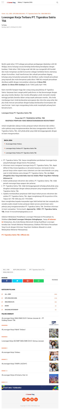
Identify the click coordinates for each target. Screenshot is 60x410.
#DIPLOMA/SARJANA (19, 269)
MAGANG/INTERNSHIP (11, 309)
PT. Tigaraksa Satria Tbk (33, 13)
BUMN (7, 306)
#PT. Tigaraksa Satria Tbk (36, 269)
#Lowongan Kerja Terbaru (14, 144)
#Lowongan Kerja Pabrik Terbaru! (13, 330)
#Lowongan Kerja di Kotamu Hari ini (15, 375)
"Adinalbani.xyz (35, 406)
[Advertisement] (30, 45)
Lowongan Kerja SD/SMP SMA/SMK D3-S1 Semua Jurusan (23, 341)
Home (3, 13)
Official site (25, 235)
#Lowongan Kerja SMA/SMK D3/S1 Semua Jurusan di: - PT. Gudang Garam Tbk (23, 319)
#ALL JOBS (6, 269)
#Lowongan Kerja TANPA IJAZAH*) (14, 364)
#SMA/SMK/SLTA (8, 272)
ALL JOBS (9, 13)
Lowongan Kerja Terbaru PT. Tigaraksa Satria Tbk (29, 19)
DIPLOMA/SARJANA (19, 13)
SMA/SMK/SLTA (46, 13)
